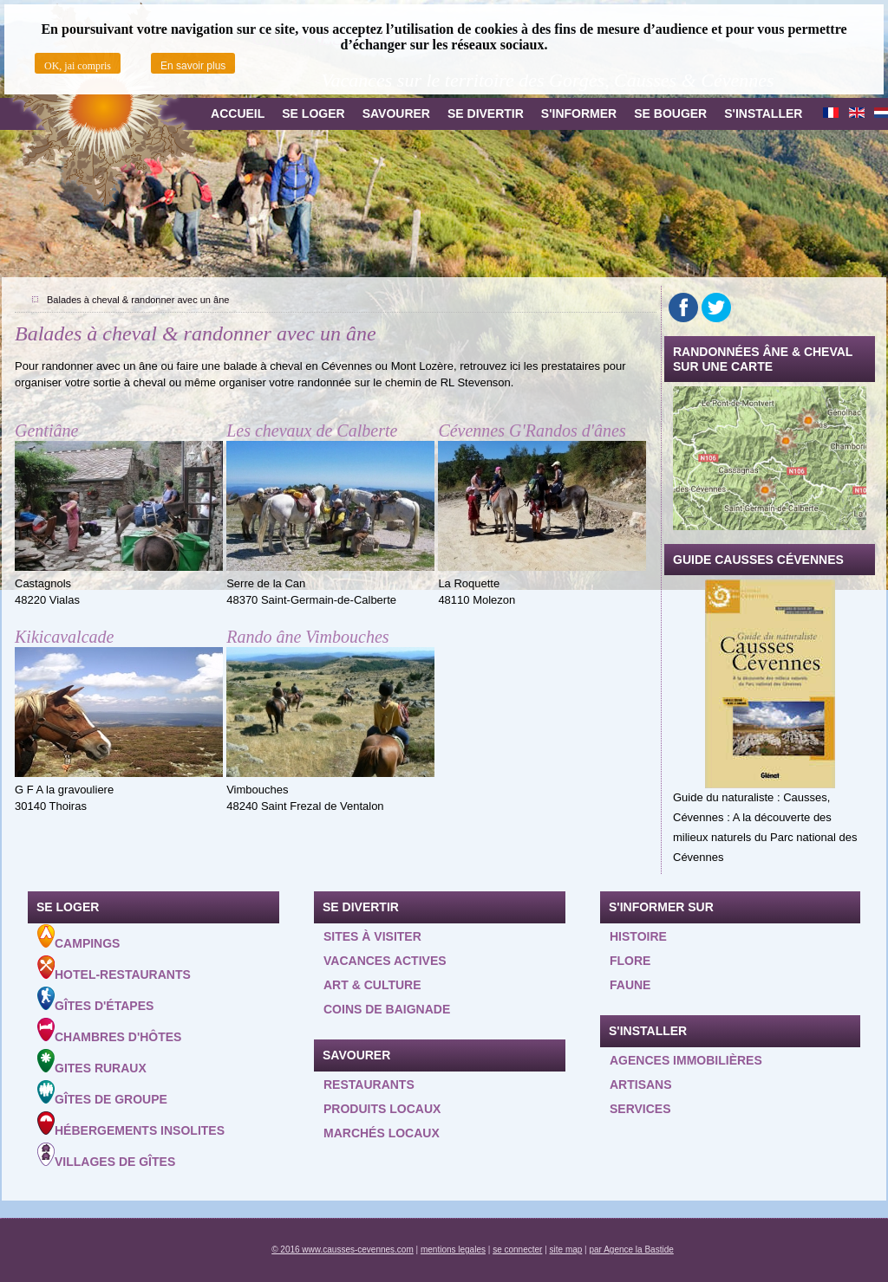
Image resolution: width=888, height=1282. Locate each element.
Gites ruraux (92, 1062)
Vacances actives (385, 961)
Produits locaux (382, 1109)
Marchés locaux (381, 1133)
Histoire (638, 936)
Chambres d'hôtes (109, 1031)
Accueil (237, 113)
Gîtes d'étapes (95, 1000)
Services (640, 1109)
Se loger (313, 113)
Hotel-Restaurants (114, 968)
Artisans (641, 1084)
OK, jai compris (77, 66)
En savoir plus (192, 66)
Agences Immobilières (686, 1060)
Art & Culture (372, 985)
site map (566, 1249)
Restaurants (369, 1084)
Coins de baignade (386, 1009)
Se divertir (485, 113)
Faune (630, 985)
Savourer (396, 113)
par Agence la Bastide (632, 1249)
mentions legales (453, 1249)
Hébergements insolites (131, 1124)
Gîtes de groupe (102, 1093)
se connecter (517, 1249)
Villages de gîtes (106, 1156)
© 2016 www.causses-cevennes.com (342, 1249)
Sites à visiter (372, 936)
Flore (630, 961)
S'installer (763, 113)
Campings (78, 937)
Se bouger (670, 113)
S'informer (579, 113)
